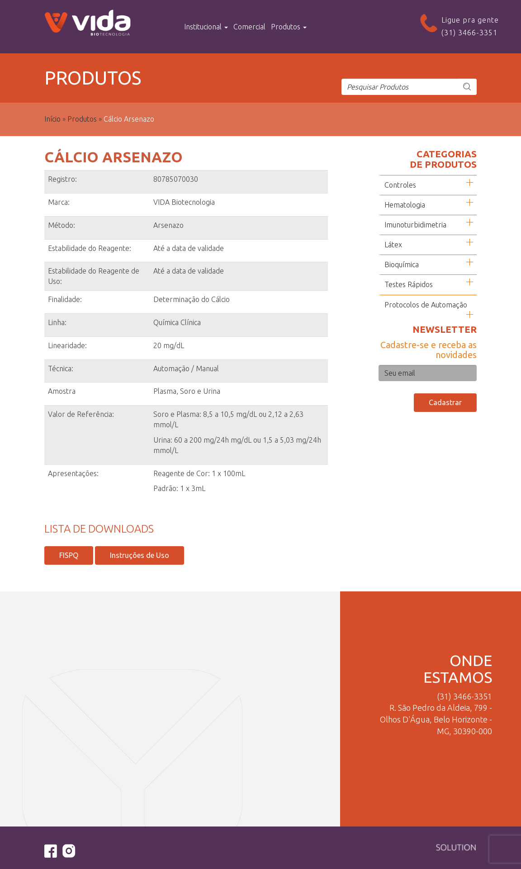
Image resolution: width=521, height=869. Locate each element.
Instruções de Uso (139, 555)
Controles (400, 185)
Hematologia (404, 205)
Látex (393, 245)
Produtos (289, 27)
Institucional (206, 27)
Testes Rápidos (408, 284)
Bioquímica (401, 264)
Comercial (249, 27)
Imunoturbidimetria (415, 225)
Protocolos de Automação (425, 305)
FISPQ (68, 555)
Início (52, 119)
